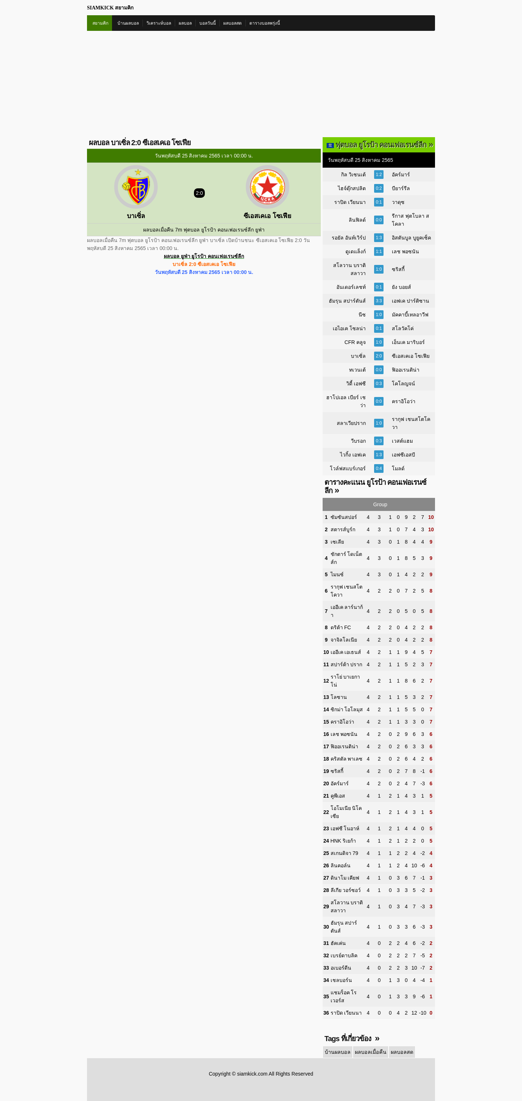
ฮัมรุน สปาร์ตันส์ (347, 301)
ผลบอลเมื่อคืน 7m (162, 230)
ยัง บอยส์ (401, 287)
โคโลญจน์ (403, 383)
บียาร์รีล (401, 188)
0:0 (379, 219)
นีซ (362, 315)
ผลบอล (185, 23)
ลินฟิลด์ (357, 220)
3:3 (379, 300)
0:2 (379, 188)
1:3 (379, 237)
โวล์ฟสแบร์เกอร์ (348, 468)
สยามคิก (100, 23)
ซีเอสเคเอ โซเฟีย (411, 356)
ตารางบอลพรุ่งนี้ (264, 23)
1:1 (379, 251)
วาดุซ (398, 202)
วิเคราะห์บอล (158, 23)
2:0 (379, 356)
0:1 (379, 202)
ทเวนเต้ (357, 370)
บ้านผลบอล (128, 23)
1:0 (379, 269)
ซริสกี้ (398, 269)
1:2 (379, 174)
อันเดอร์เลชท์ (351, 287)
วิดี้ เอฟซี (356, 383)
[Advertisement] (261, 85)
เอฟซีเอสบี (403, 455)
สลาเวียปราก (351, 423)
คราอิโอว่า (403, 401)
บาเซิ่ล (358, 356)
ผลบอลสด (232, 23)
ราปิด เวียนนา (350, 202)
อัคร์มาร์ (401, 174)
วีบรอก (358, 441)
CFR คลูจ (355, 342)
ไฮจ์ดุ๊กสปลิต (352, 188)
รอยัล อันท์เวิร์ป (349, 238)
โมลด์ (398, 468)
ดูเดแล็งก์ (355, 251)
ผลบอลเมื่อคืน (370, 1052)
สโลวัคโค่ (403, 328)
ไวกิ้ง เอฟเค (353, 455)
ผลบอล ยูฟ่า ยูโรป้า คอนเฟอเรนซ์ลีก (204, 256)
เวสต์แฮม (402, 441)
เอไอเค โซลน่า (349, 328)
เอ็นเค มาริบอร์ (408, 342)
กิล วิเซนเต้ (353, 174)
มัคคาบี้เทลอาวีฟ (410, 315)
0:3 (379, 383)
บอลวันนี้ (207, 23)
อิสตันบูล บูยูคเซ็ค (411, 238)
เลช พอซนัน (405, 251)
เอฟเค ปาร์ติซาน (410, 301)
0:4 (379, 468)
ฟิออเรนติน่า (405, 370)
